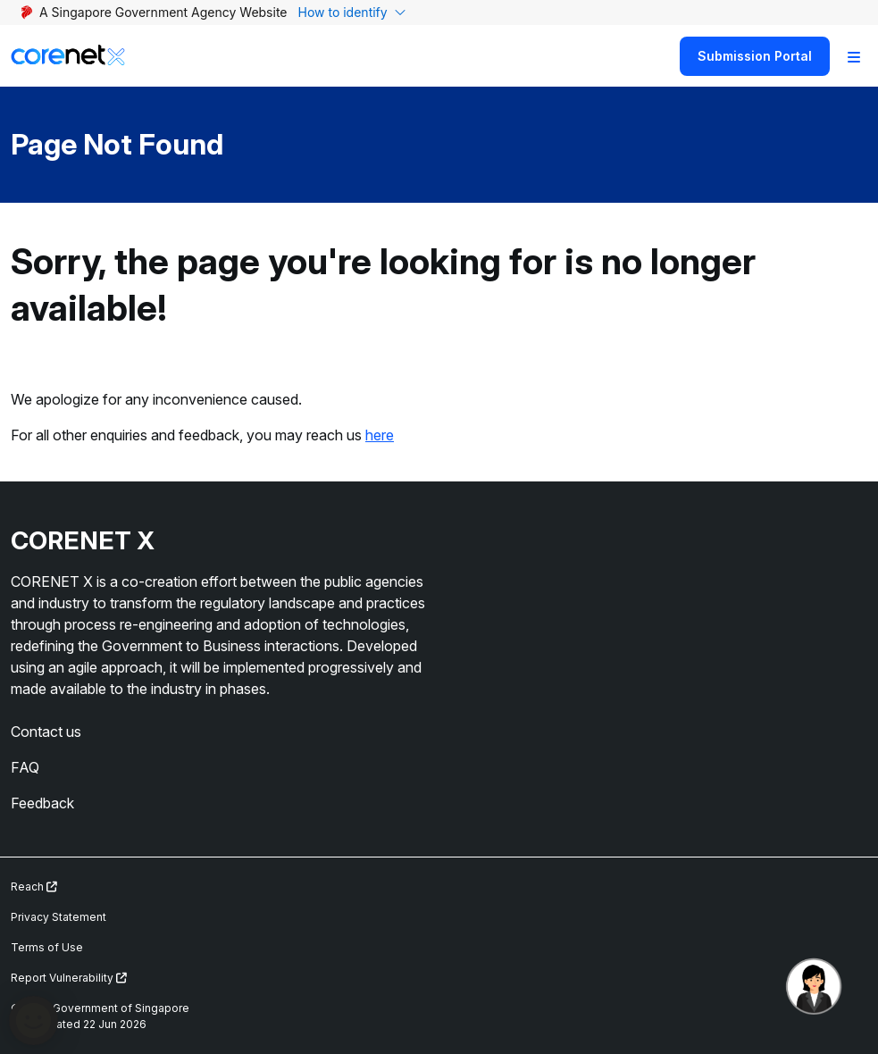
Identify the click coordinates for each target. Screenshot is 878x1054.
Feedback (42, 803)
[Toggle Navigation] (853, 56)
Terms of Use (47, 947)
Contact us (46, 731)
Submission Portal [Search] (755, 55)
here (379, 435)
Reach (34, 886)
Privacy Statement (58, 917)
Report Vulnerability (69, 977)
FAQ (25, 767)
